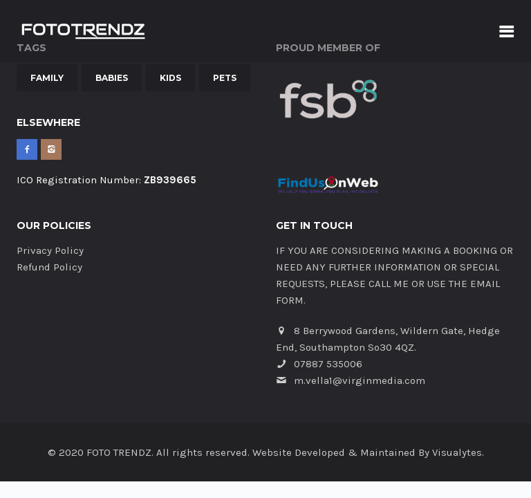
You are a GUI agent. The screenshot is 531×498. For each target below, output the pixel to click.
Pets (224, 78)
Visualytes (457, 452)
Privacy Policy (50, 250)
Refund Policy (49, 267)
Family (47, 78)
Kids (170, 78)
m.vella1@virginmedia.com (359, 380)
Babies (111, 78)
